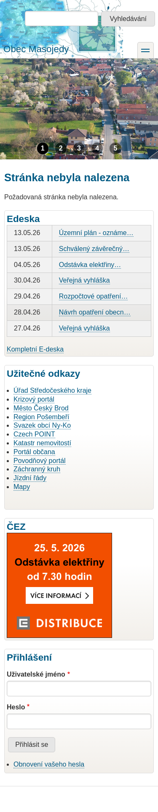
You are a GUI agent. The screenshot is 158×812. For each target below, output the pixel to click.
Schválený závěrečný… (94, 248)
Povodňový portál (39, 460)
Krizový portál (33, 399)
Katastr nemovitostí (42, 443)
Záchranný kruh (36, 469)
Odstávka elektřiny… (90, 264)
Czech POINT (34, 434)
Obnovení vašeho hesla (48, 764)
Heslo (16, 707)
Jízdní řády (29, 477)
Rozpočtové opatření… (93, 296)
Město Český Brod (41, 408)
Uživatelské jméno (36, 674)
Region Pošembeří (41, 417)
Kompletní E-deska (35, 349)
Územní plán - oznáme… (96, 232)
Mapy (21, 486)
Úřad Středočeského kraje (52, 390)
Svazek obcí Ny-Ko (42, 425)
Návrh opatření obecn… (95, 312)
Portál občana (34, 451)
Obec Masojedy (36, 49)
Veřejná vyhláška (84, 280)
